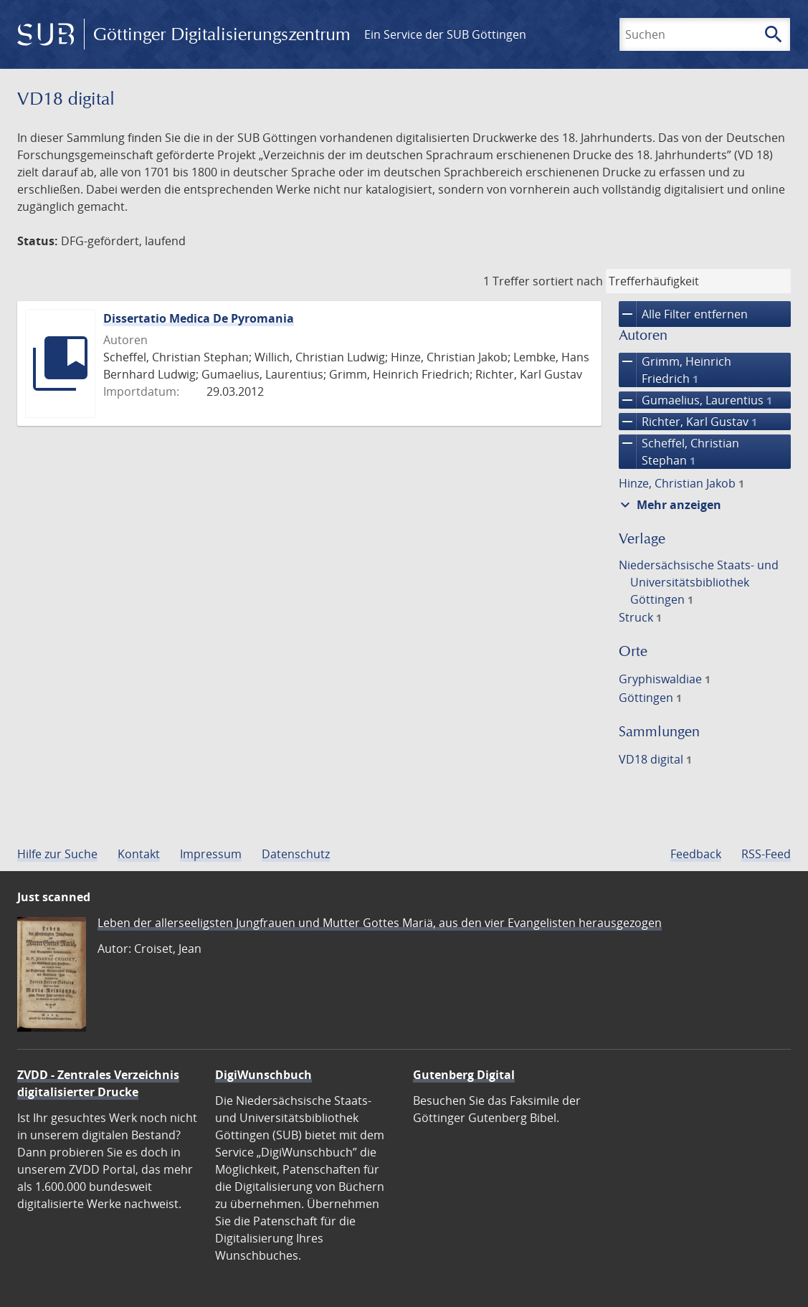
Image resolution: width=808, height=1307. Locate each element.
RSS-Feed (766, 854)
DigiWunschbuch (263, 1075)
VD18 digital (655, 759)
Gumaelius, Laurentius (695, 400)
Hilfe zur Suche (57, 854)
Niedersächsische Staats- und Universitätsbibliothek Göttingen (699, 582)
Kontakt (139, 854)
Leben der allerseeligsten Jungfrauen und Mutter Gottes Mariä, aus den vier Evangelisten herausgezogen (380, 923)
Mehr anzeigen (669, 504)
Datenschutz (296, 854)
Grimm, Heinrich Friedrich (675, 370)
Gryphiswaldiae (664, 679)
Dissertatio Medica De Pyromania (198, 318)
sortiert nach (568, 281)
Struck (640, 617)
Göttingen (650, 697)
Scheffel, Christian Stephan (679, 451)
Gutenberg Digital (464, 1075)
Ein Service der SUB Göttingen (445, 34)
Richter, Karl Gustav (688, 421)
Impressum (211, 854)
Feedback (695, 854)
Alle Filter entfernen (683, 314)
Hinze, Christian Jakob (681, 483)
